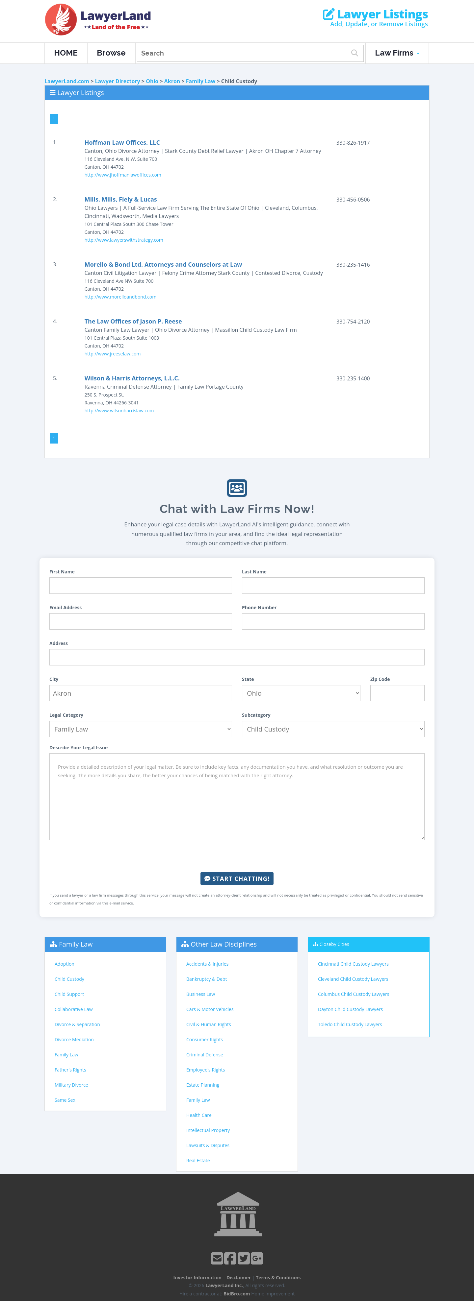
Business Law (200, 994)
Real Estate (198, 1160)
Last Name (254, 571)
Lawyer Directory (117, 81)
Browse (111, 53)
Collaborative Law (74, 1009)
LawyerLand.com (66, 81)
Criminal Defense (204, 1054)
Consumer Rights (204, 1039)
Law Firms (397, 53)
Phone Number (259, 607)
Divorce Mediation (74, 1039)
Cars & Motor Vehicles (209, 1009)
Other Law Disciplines (224, 944)
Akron (172, 81)
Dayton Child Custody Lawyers (350, 1009)
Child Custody (69, 979)
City (53, 679)
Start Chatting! (237, 878)
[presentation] (237, 856)
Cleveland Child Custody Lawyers (353, 979)
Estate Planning (202, 1085)
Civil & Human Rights (208, 1024)
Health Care (199, 1115)
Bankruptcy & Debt (206, 979)
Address (58, 643)
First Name (62, 571)
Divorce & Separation (77, 1024)
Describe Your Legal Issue (78, 747)
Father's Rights (70, 1070)
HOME (66, 53)
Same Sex (65, 1100)
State (248, 679)
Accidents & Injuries (207, 964)
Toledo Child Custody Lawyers (350, 1024)
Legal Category (66, 715)
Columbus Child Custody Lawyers (353, 994)
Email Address (65, 607)
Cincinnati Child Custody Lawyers (353, 964)
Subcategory (256, 715)
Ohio (152, 81)
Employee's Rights (205, 1070)
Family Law (201, 81)
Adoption (64, 964)
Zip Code (380, 679)
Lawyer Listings (375, 14)
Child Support (69, 994)
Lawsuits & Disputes (207, 1145)
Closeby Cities (334, 944)
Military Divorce (71, 1085)
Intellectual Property (208, 1130)
